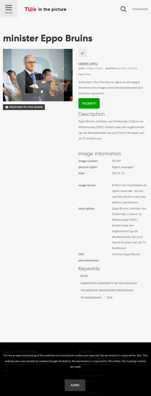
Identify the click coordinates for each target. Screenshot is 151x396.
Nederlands (140, 9)
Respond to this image (24, 107)
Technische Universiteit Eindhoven (107, 290)
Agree (75, 385)
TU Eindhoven (91, 297)
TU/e (110, 297)
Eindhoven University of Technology (109, 283)
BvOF (84, 276)
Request (89, 103)
